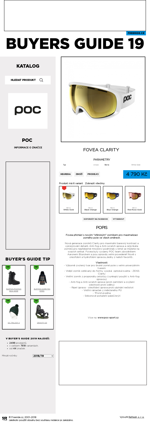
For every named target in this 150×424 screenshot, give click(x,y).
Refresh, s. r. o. (136, 417)
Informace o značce (28, 147)
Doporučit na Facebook (96, 219)
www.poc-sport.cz (108, 318)
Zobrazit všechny (95, 183)
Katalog (27, 66)
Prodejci (93, 174)
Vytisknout (118, 219)
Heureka (65, 174)
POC (27, 139)
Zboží (79, 174)
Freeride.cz (136, 33)
